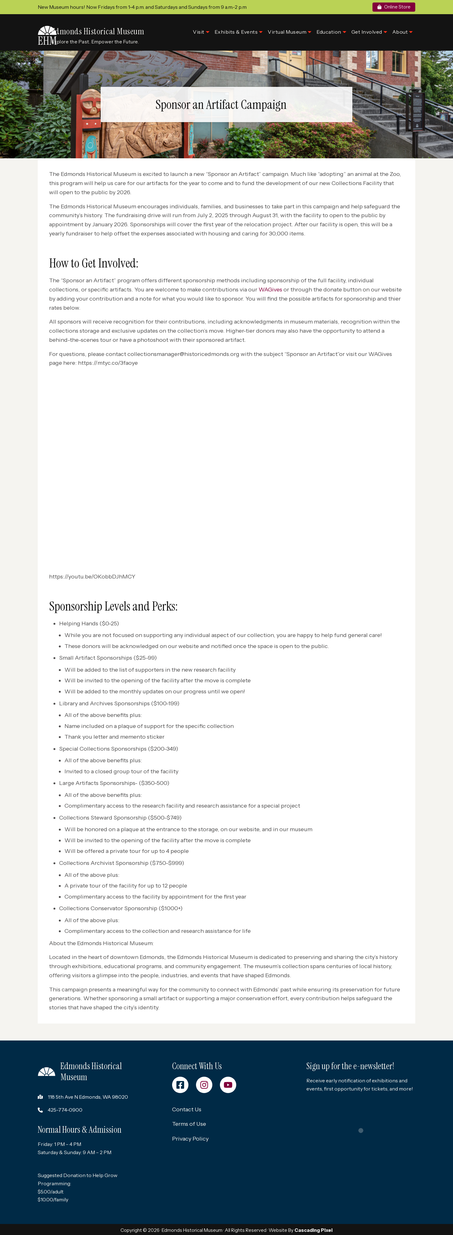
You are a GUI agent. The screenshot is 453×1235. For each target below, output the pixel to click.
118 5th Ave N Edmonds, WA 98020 (88, 1095)
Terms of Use (189, 1122)
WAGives (271, 286)
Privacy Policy (190, 1137)
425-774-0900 (65, 1108)
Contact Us (186, 1108)
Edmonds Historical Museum (107, 27)
